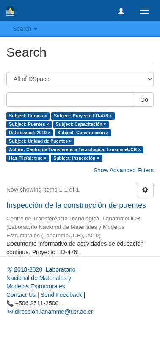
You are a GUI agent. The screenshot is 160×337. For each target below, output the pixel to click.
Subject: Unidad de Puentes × (40, 141)
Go (144, 99)
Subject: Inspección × (76, 157)
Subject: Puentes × (29, 124)
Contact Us (21, 294)
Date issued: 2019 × (29, 132)
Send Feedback (61, 294)
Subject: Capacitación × (81, 124)
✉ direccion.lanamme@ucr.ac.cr (49, 311)
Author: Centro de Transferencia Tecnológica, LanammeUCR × (75, 149)
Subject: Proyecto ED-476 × (83, 115)
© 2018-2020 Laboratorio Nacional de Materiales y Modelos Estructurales (41, 278)
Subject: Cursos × (28, 115)
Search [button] (25, 28)
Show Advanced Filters (124, 170)
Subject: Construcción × (83, 132)
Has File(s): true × (27, 157)
